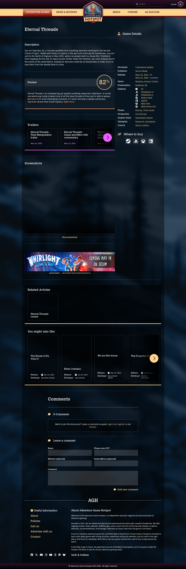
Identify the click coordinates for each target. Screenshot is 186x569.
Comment (52, 469)
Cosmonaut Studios (144, 67)
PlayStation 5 (147, 94)
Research (139, 121)
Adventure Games (37, 12)
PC (142, 89)
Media (116, 12)
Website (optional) (56, 459)
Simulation (150, 121)
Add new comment (126, 489)
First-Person (141, 114)
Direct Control (142, 125)
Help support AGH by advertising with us (76, 273)
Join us (35, 526)
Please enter (102, 448)
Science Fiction (151, 81)
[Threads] (55, 554)
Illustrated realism (144, 117)
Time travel (148, 110)
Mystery (139, 81)
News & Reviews (66, 12)
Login (173, 4)
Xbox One (145, 103)
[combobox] (150, 4)
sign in (111, 424)
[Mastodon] (59, 554)
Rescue (138, 110)
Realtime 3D (141, 85)
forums (92, 427)
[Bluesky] (64, 554)
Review (32, 82)
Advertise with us (41, 531)
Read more (69, 101)
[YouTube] (50, 554)
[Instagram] (46, 554)
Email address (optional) (105, 459)
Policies (35, 521)
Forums (133, 12)
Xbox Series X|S (148, 106)
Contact (35, 536)
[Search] (150, 4)
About (34, 515)
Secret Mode (141, 71)
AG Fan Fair (152, 12)
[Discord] (41, 554)
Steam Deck (146, 97)
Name (50, 448)
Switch (144, 100)
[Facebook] (32, 554)
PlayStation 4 (147, 92)
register (121, 424)
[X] (36, 554)
